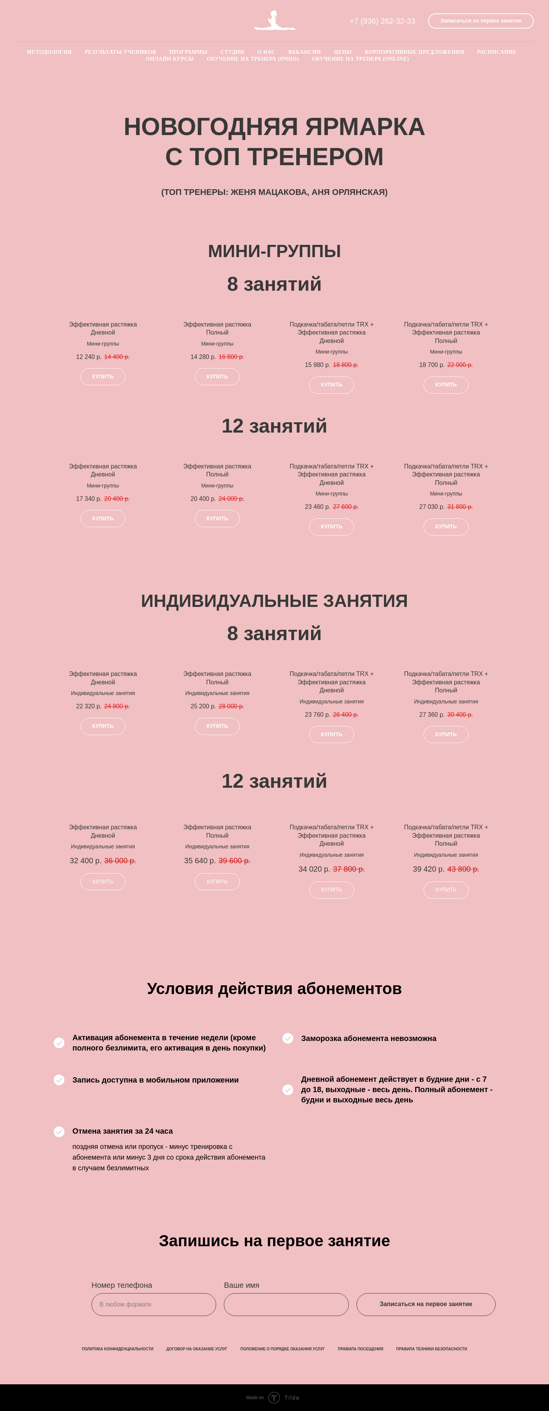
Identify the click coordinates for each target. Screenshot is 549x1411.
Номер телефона (122, 1285)
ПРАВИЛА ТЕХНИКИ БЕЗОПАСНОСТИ (431, 1349)
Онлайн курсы (170, 59)
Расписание (497, 52)
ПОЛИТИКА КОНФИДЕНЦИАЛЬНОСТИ (117, 1349)
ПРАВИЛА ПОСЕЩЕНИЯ (360, 1349)
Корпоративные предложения (414, 52)
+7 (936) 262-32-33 (383, 21)
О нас (266, 52)
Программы (188, 52)
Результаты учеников (120, 52)
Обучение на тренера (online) (360, 59)
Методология (49, 52)
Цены (343, 52)
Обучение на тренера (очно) (253, 59)
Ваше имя (241, 1285)
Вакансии (304, 52)
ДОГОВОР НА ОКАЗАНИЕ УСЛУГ (196, 1349)
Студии (232, 52)
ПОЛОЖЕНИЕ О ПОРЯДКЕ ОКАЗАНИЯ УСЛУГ (282, 1349)
